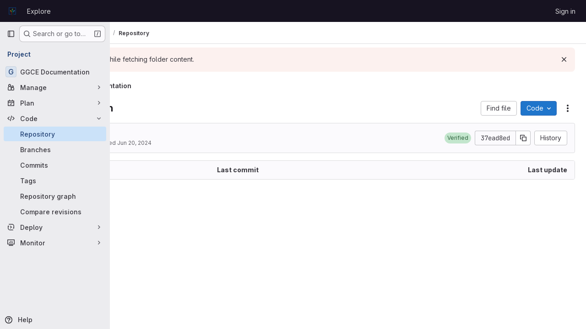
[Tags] (55, 180)
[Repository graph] (55, 196)
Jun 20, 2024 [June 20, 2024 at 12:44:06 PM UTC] (229, 142)
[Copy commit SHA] (523, 138)
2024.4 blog (166, 134)
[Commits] (55, 165)
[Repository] (55, 134)
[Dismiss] (564, 59)
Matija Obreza (165, 142)
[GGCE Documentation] (55, 71)
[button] (458, 138)
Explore (39, 11)
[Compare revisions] (55, 211)
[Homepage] (12, 11)
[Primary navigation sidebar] (11, 34)
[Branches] (55, 149)
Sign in (565, 11)
